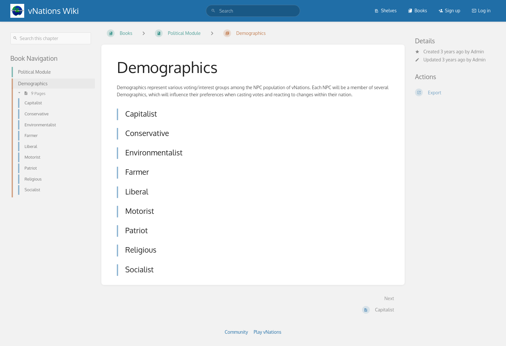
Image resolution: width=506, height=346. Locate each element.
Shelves (385, 10)
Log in (481, 10)
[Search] (213, 11)
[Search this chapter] (50, 38)
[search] (253, 11)
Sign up (449, 10)
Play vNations (267, 332)
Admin (477, 51)
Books (417, 10)
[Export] (455, 92)
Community (236, 332)
